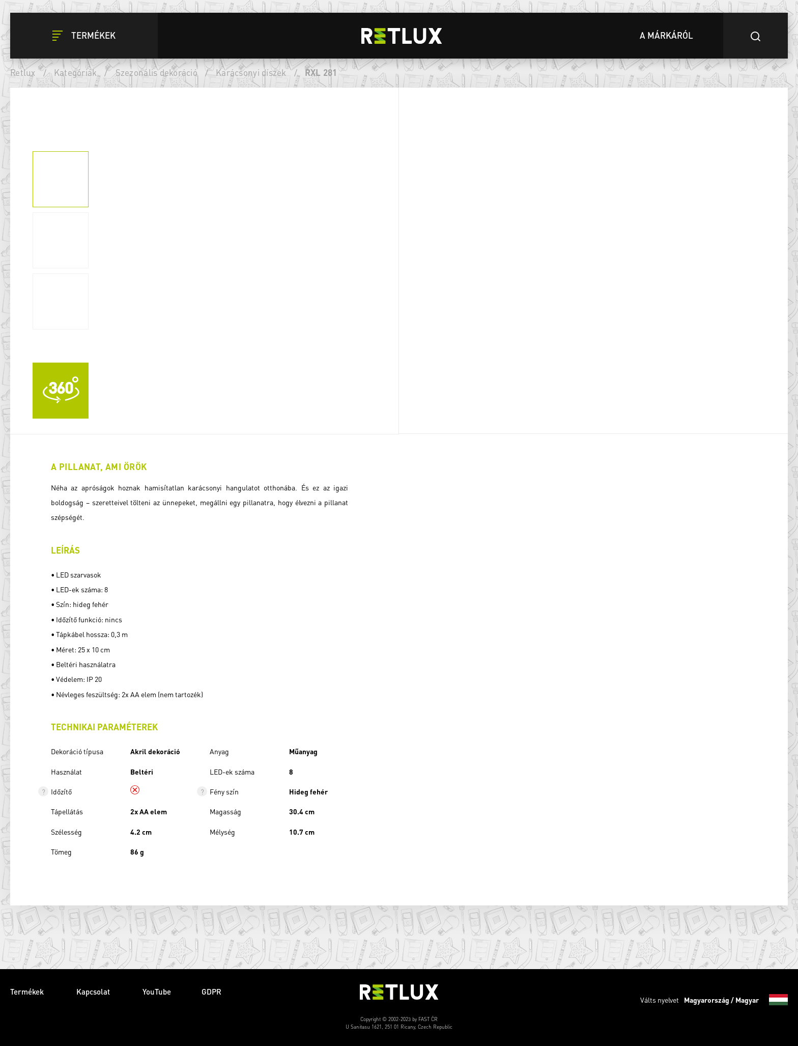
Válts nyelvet (714, 999)
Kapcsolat (94, 991)
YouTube (156, 991)
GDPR (211, 991)
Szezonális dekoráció (156, 72)
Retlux (23, 72)
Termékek (28, 991)
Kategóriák (75, 72)
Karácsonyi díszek (251, 72)
